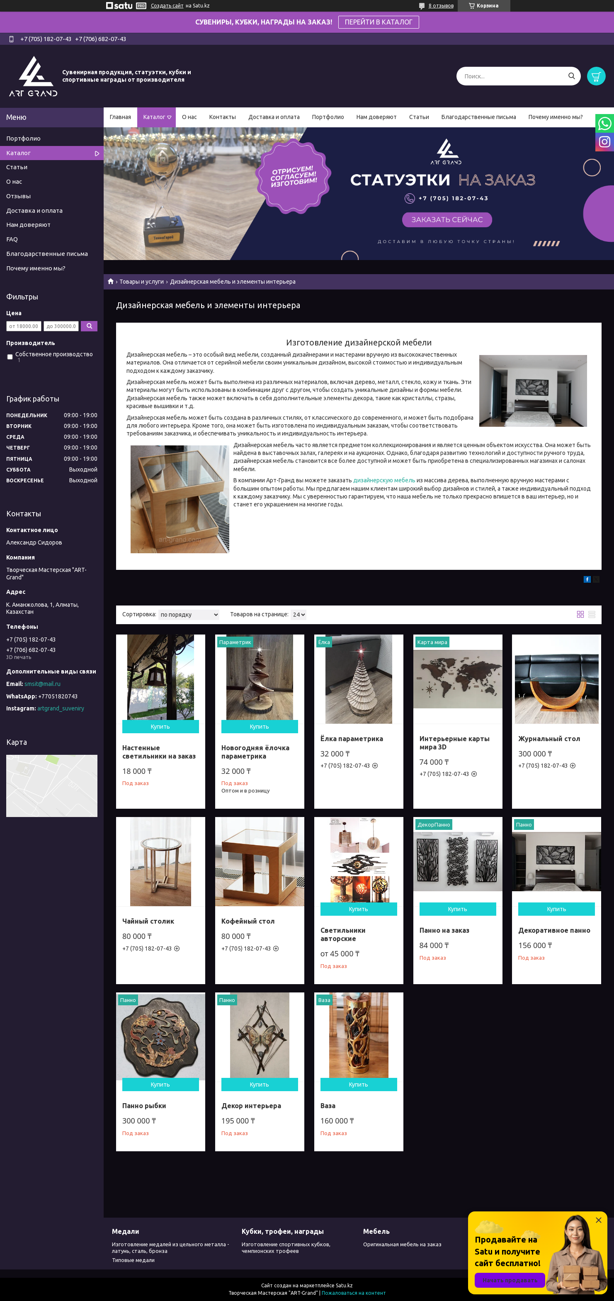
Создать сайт (167, 5)
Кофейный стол (248, 921)
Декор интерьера (251, 1105)
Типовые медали (133, 1260)
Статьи (419, 117)
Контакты (222, 117)
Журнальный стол (549, 738)
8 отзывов (441, 5)
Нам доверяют (377, 117)
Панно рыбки (144, 1105)
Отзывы (18, 195)
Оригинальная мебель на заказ (402, 1244)
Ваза (327, 1105)
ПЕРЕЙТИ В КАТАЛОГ (379, 22)
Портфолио (328, 117)
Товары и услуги (141, 281)
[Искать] (571, 76)
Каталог (154, 117)
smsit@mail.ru (42, 684)
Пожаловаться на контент (354, 1293)
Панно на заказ (444, 930)
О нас (189, 117)
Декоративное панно (554, 930)
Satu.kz (344, 1285)
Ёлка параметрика (351, 738)
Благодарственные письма (479, 117)
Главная (120, 117)
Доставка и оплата (274, 117)
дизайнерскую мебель (384, 480)
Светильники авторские (343, 934)
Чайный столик (148, 921)
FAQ (12, 239)
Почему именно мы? (556, 117)
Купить (160, 726)
